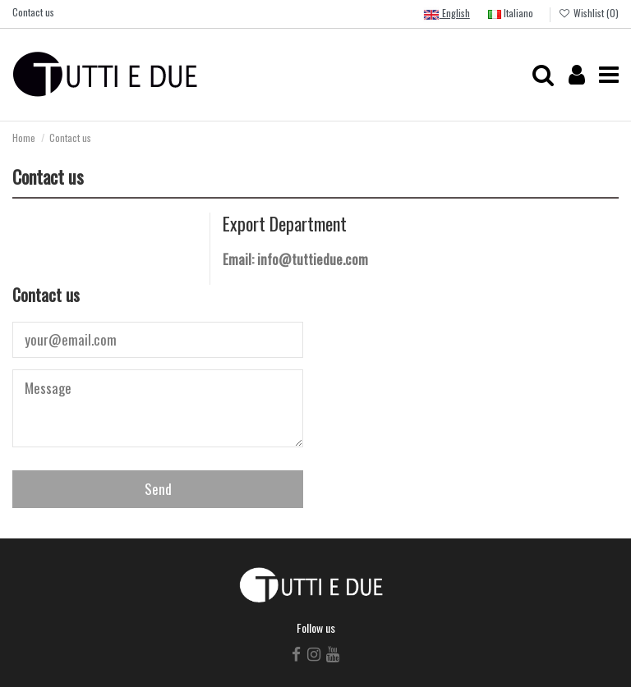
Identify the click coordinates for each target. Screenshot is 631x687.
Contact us (33, 12)
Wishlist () (589, 13)
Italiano (510, 13)
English (446, 14)
